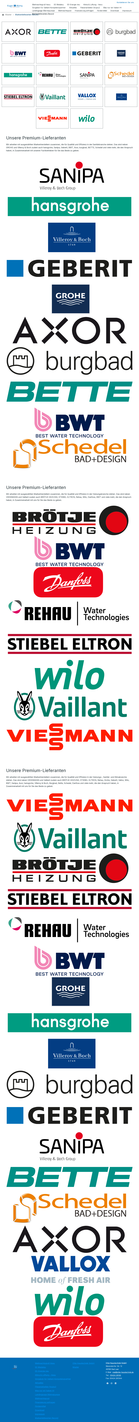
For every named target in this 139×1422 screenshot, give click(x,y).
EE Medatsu (40, 1367)
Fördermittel (40, 1406)
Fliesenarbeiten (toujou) (45, 1387)
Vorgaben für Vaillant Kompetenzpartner (53, 1379)
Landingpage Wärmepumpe (47, 1394)
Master (76, 1367)
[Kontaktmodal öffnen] (123, 2)
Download (39, 1410)
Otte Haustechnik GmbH (83, 1363)
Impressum (40, 1414)
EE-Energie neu (42, 1371)
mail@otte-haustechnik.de (123, 1372)
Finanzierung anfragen (45, 1402)
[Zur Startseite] (16, 6)
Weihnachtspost (42, 1398)
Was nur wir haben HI (44, 1391)
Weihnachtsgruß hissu (45, 1363)
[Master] (8, 15)
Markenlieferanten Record (46, 1418)
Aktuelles (39, 1383)
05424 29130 (115, 1375)
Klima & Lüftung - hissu (45, 1375)
